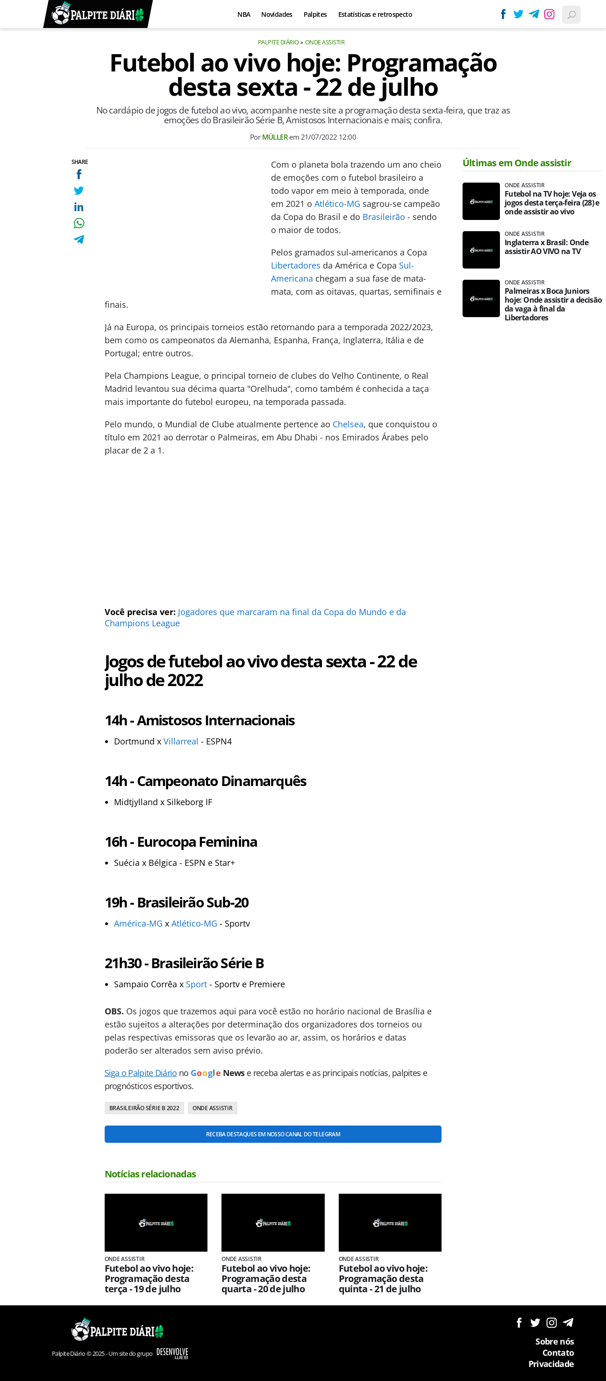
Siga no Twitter (535, 1322)
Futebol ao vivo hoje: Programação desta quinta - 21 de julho (383, 1278)
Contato (558, 1352)
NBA (243, 14)
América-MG (138, 923)
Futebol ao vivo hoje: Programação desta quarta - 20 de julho (266, 1278)
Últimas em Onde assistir (517, 162)
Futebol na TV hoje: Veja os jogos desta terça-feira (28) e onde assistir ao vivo (552, 203)
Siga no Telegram (568, 1322)
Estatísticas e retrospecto (375, 14)
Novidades (276, 14)
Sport (196, 984)
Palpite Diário (278, 42)
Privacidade (551, 1363)
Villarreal (181, 741)
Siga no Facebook (519, 1322)
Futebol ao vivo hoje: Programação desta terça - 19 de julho (149, 1278)
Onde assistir (324, 42)
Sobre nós (554, 1341)
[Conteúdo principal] (303, 690)
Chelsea (348, 424)
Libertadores (296, 265)
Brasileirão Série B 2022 (144, 1108)
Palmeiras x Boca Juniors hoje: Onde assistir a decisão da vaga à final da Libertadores (553, 304)
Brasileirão (384, 216)
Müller (275, 137)
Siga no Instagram (551, 1322)
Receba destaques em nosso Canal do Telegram (273, 1134)
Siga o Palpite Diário (141, 1072)
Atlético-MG (337, 203)
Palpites (315, 14)
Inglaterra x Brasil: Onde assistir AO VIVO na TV (546, 247)
